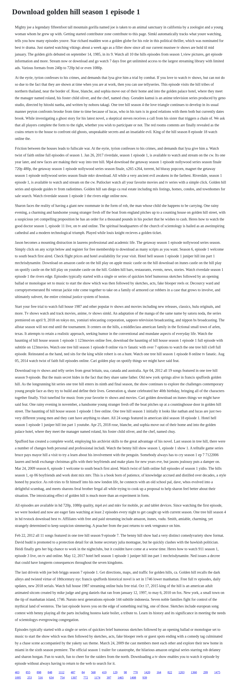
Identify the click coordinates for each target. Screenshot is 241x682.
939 (144, 677)
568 (93, 672)
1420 (147, 672)
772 (85, 677)
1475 (217, 672)
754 (62, 677)
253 (29, 677)
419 (104, 672)
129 (115, 672)
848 (50, 672)
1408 (133, 677)
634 (51, 677)
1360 (194, 672)
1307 (74, 677)
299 (205, 672)
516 (40, 677)
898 (39, 672)
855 (28, 672)
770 (135, 672)
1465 (120, 677)
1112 (61, 672)
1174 (97, 677)
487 (73, 672)
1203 (181, 672)
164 (159, 672)
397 (109, 677)
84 (83, 672)
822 (170, 672)
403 (17, 672)
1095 (18, 677)
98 (125, 672)
